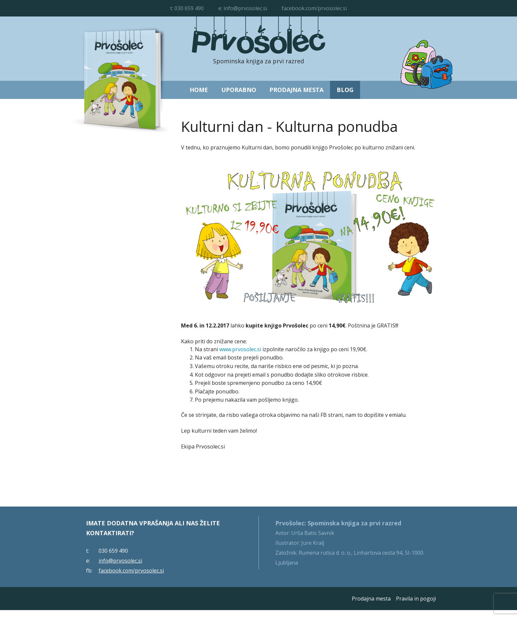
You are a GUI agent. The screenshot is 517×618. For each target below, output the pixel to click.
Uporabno (238, 90)
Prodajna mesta (296, 90)
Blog (345, 90)
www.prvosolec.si (240, 349)
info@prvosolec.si (245, 8)
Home (199, 90)
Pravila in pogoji (416, 598)
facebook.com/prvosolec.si (314, 8)
